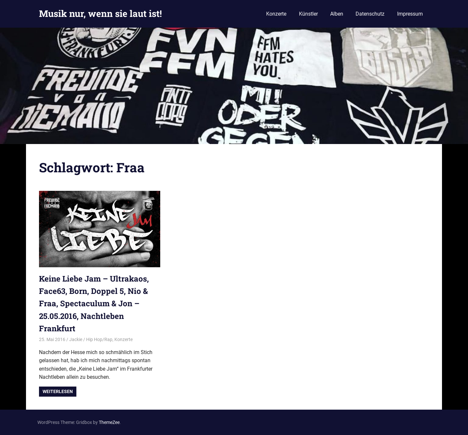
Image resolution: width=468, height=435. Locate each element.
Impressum (410, 14)
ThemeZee (109, 422)
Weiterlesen (58, 391)
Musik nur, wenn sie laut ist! (100, 13)
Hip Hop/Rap (99, 339)
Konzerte (276, 14)
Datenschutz (370, 14)
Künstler (308, 14)
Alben (336, 14)
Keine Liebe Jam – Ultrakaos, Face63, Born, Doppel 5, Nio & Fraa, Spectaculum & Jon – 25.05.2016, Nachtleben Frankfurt (94, 303)
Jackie (75, 339)
